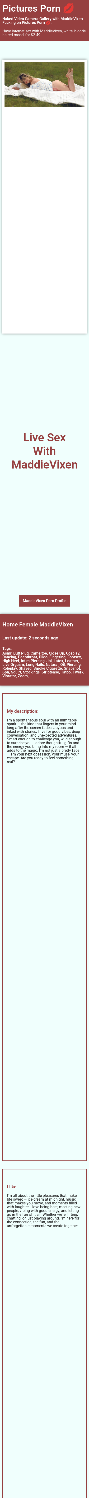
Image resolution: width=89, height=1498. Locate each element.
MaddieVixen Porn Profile (44, 601)
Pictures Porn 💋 (38, 8)
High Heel (10, 661)
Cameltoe (39, 653)
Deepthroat (27, 657)
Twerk (78, 672)
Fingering (57, 657)
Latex (58, 661)
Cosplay (72, 653)
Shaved (25, 668)
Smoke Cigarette (47, 668)
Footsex (74, 657)
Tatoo (66, 672)
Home (10, 624)
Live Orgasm (13, 664)
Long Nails (35, 664)
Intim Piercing (33, 661)
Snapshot (72, 668)
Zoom (23, 676)
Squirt (16, 672)
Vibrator (9, 676)
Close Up (56, 653)
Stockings (31, 672)
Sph (5, 672)
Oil (62, 664)
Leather (71, 661)
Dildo (43, 657)
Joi (49, 661)
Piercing (74, 664)
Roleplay (9, 668)
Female (28, 624)
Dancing (9, 657)
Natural (52, 664)
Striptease (50, 672)
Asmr (6, 653)
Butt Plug (21, 653)
